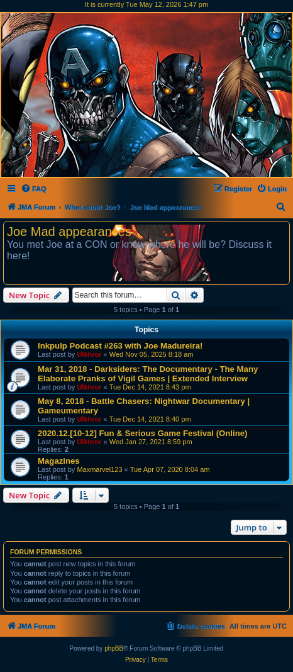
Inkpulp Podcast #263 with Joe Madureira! (120, 345)
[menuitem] (34, 188)
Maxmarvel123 (99, 469)
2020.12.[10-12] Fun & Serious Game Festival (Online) (142, 433)
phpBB (113, 648)
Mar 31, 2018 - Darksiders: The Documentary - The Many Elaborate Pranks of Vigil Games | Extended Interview (148, 373)
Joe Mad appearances (69, 231)
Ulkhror (89, 354)
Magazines (59, 461)
